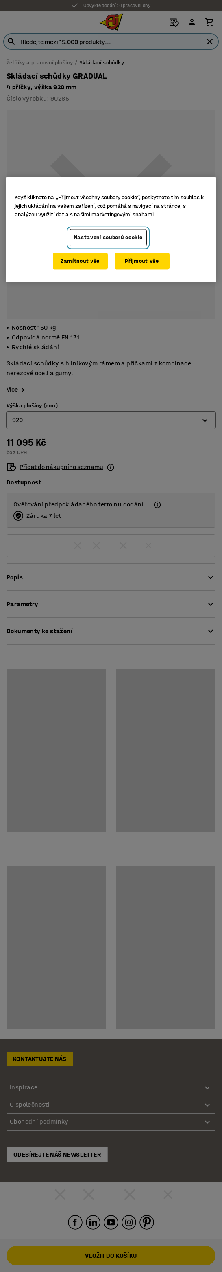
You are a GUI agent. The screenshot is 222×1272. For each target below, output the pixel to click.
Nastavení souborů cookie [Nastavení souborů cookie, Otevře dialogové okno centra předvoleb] (108, 237)
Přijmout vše (142, 260)
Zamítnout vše (80, 260)
